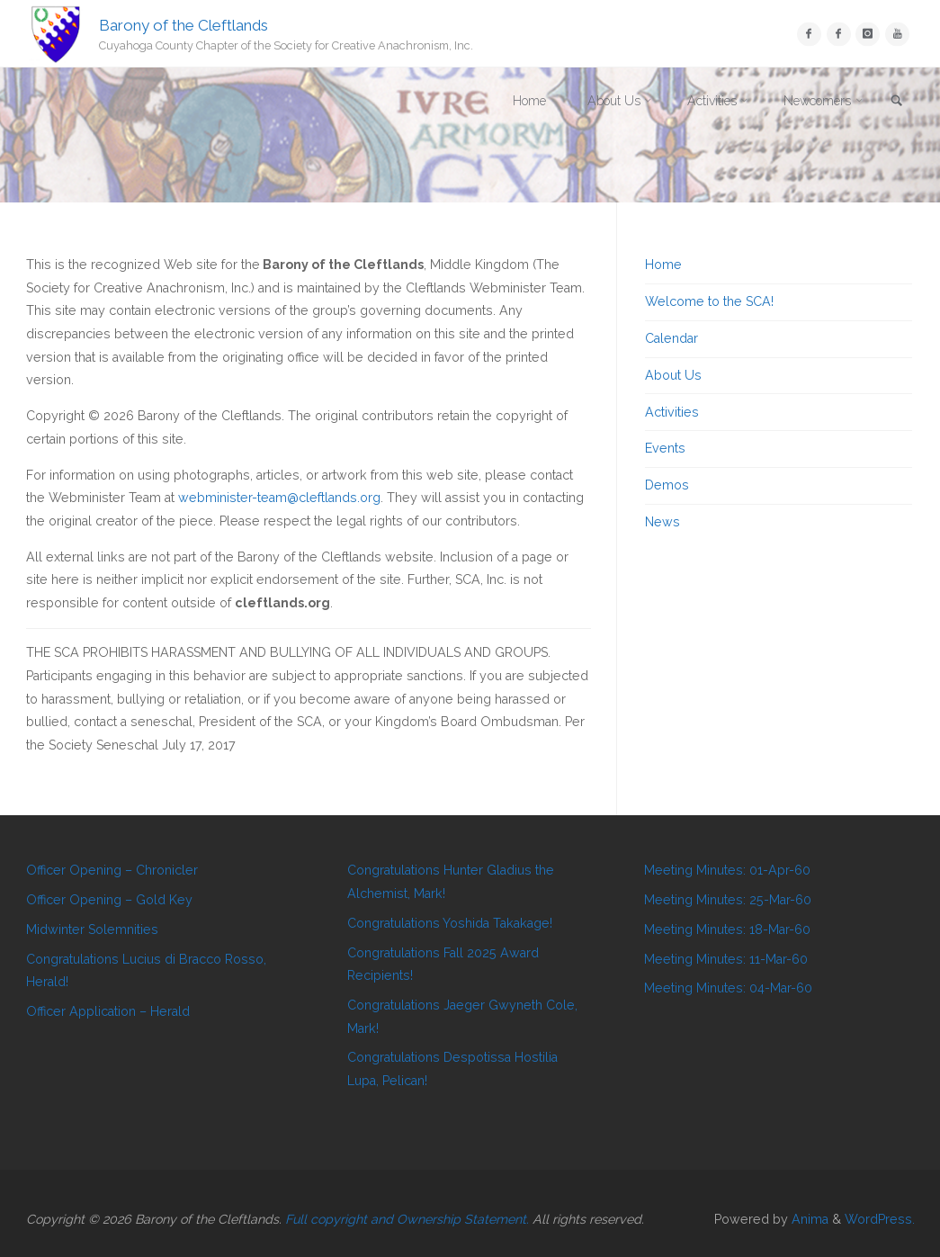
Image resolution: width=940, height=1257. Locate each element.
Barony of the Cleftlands (183, 24)
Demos (667, 485)
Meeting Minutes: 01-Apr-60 (727, 870)
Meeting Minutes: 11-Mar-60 (726, 959)
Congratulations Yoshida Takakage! (449, 923)
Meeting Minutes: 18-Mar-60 (727, 929)
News (662, 522)
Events (665, 448)
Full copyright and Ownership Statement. (407, 1219)
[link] (895, 102)
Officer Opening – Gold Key (109, 900)
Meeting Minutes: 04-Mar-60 (728, 988)
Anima (808, 1219)
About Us (673, 375)
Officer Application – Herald (108, 1011)
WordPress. (880, 1219)
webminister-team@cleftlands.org (279, 497)
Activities (672, 412)
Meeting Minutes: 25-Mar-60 (727, 900)
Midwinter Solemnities (92, 929)
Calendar (671, 338)
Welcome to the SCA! (709, 301)
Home (663, 264)
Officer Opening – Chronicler (112, 870)
